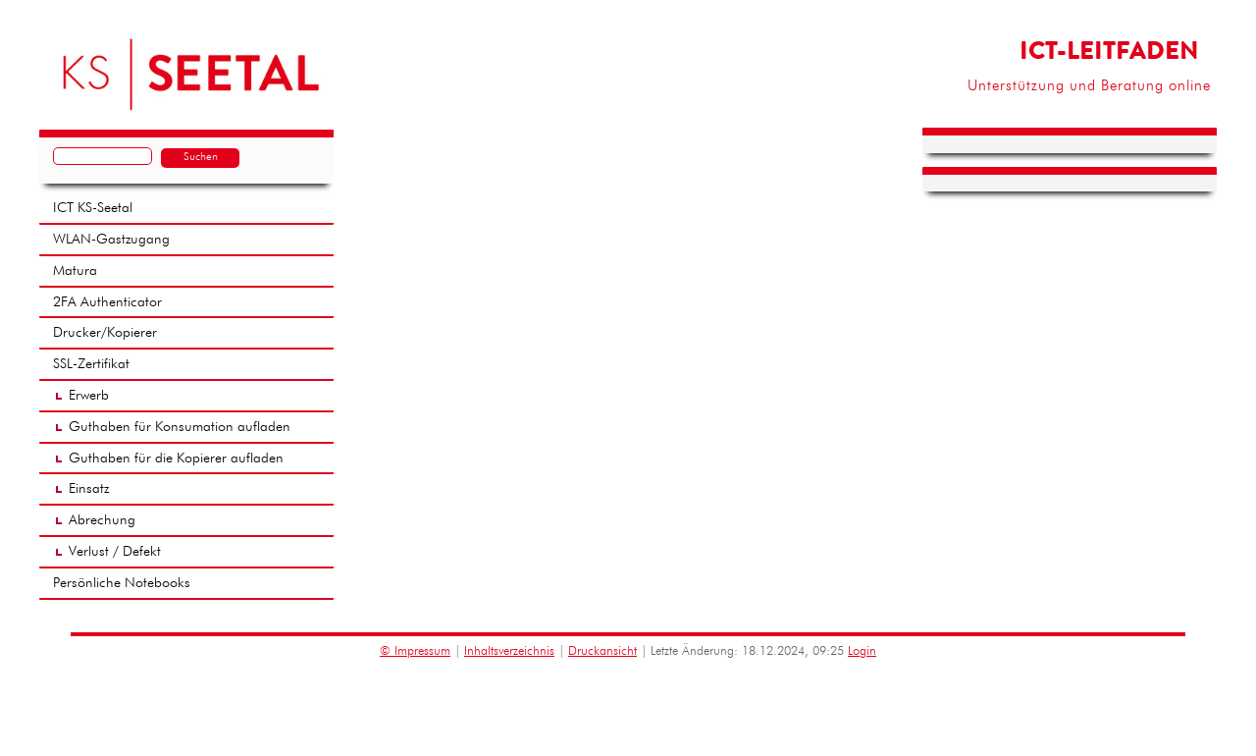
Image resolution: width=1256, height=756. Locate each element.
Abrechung (102, 520)
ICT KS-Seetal (92, 208)
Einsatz (89, 489)
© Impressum (415, 651)
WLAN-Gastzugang (111, 239)
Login (862, 651)
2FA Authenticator (107, 302)
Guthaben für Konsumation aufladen (179, 427)
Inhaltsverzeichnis (509, 651)
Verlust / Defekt (115, 552)
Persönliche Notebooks (121, 583)
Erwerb (89, 396)
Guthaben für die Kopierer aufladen (176, 458)
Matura (75, 271)
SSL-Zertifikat (91, 364)
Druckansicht (602, 651)
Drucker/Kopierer (105, 333)
